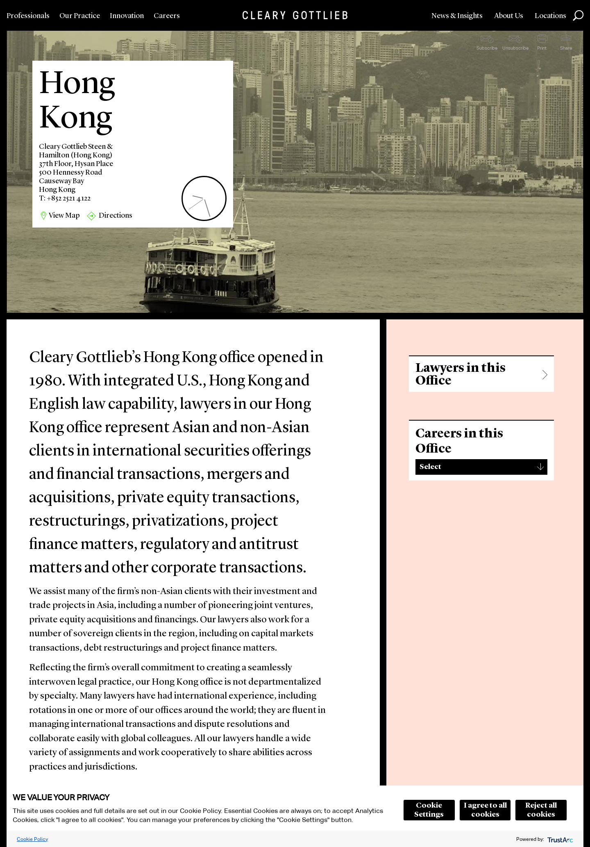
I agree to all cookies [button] (485, 810)
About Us (508, 16)
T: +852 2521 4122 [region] (65, 198)
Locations (550, 16)
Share (566, 48)
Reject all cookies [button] (541, 810)
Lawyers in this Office (460, 374)
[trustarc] (559, 839)
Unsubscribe (515, 48)
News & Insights (457, 16)
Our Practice (79, 16)
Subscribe (487, 48)
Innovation (127, 16)
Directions (115, 215)
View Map (64, 215)
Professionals (28, 16)
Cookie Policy (32, 839)
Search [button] (578, 15)
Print (542, 48)
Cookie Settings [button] (429, 810)
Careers (167, 16)
